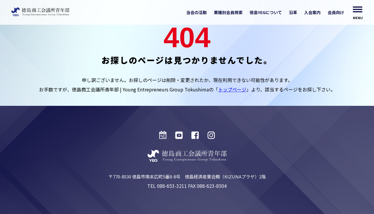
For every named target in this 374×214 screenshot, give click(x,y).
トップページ (232, 89)
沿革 (293, 12)
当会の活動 (196, 12)
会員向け (336, 12)
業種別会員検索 (228, 12)
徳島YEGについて (266, 12)
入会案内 (312, 12)
